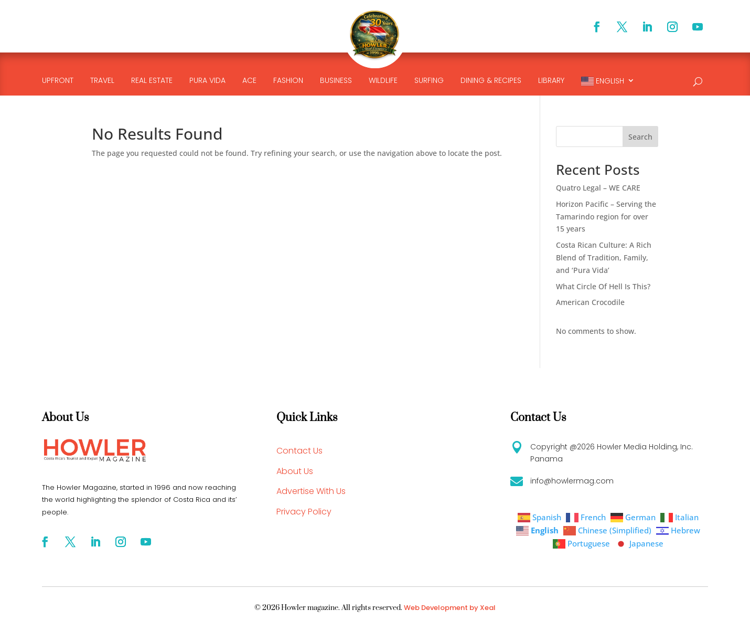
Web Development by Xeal (450, 608)
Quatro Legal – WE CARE (598, 188)
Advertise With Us (311, 491)
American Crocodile (590, 302)
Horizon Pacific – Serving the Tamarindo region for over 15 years (606, 216)
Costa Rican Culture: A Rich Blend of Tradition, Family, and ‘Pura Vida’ (603, 257)
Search (640, 137)
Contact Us (299, 451)
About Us (294, 471)
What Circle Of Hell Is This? (603, 286)
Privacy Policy (303, 512)
